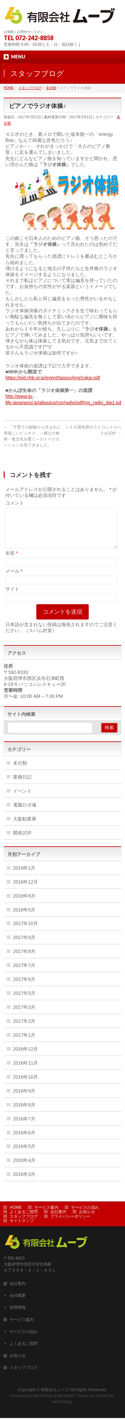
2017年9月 (24, 945)
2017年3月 (24, 1015)
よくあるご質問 (24, 1212)
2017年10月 (25, 931)
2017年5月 (24, 1001)
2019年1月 (24, 876)
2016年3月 (24, 1182)
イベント (22, 799)
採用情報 (18, 1308)
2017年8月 (24, 959)
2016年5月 (24, 1154)
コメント (14, 503)
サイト (12, 597)
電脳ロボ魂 (24, 812)
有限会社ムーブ (55, 1390)
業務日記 (22, 785)
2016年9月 (24, 1098)
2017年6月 (24, 987)
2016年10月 (25, 1085)
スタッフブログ (24, 1217)
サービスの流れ (85, 1208)
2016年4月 (24, 1168)
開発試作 (22, 840)
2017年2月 (24, 1029)
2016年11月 (25, 1071)
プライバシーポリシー (70, 1217)
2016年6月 (24, 1140)
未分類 (20, 771)
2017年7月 (24, 973)
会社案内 (58, 1212)
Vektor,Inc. (105, 1396)
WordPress (43, 1396)
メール (13, 579)
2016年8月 (24, 1112)
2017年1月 (24, 1043)
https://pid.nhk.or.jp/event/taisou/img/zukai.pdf (52, 377)
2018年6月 (24, 903)
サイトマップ (22, 1221)
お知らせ (87, 1212)
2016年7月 (24, 1126)
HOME (16, 1208)
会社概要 (18, 1296)
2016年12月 (25, 1057)
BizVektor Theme (73, 1396)
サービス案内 (46, 1208)
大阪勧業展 (24, 826)
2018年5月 (24, 917)
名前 (11, 561)
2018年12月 (25, 890)
